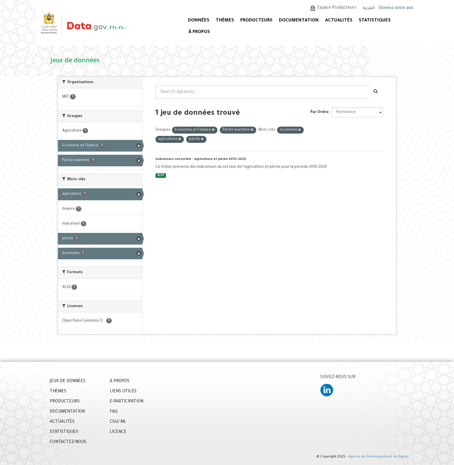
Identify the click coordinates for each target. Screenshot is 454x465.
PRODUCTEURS (256, 20)
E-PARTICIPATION (126, 402)
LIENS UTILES (123, 391)
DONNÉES (198, 20)
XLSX (160, 175)
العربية (368, 8)
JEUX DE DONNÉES (67, 381)
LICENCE (118, 432)
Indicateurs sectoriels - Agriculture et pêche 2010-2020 (200, 159)
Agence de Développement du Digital (378, 457)
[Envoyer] (376, 92)
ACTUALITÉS (338, 20)
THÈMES (58, 391)
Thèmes (225, 20)
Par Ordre (319, 112)
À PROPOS (199, 32)
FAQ (114, 412)
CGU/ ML (118, 422)
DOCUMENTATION (299, 20)
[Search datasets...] (262, 92)
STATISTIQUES (375, 20)
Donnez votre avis (396, 8)
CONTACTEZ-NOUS (68, 442)
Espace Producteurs (336, 8)
